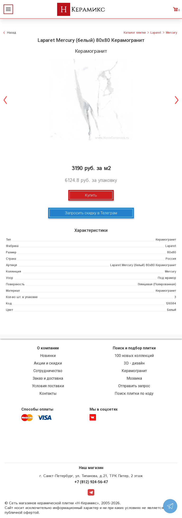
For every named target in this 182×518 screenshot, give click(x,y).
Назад (11, 33)
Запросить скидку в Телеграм (91, 213)
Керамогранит (134, 371)
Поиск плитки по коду (134, 393)
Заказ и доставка (48, 378)
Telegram (91, 493)
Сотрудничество (47, 371)
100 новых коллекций (134, 355)
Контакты (48, 393)
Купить (91, 195)
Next (176, 99)
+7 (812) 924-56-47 (91, 482)
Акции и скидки (48, 363)
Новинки (48, 355)
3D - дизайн (134, 363)
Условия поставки (48, 386)
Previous (5, 99)
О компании (48, 348)
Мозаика (134, 378)
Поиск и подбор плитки (134, 348)
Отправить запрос (134, 386)
